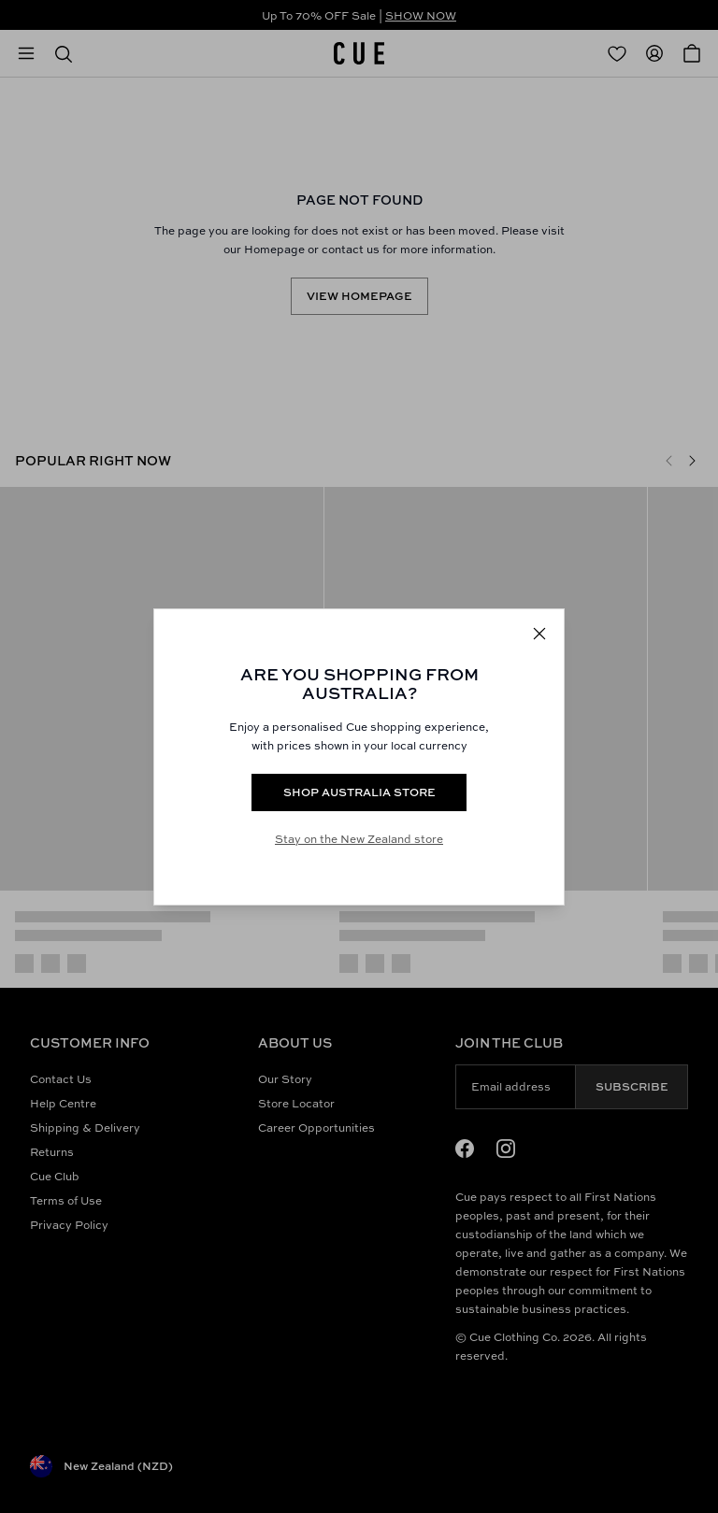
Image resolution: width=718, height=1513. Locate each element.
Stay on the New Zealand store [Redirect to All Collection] (359, 839)
